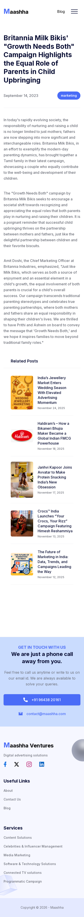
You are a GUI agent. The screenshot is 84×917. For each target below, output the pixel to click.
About (8, 790)
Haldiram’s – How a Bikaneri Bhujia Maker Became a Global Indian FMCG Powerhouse (54, 433)
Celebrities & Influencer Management (33, 846)
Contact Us (12, 799)
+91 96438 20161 (42, 700)
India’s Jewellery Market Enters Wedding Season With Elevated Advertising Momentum (52, 390)
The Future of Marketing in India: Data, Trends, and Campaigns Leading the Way (54, 562)
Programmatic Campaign (23, 881)
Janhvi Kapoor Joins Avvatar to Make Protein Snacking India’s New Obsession (55, 477)
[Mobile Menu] (74, 11)
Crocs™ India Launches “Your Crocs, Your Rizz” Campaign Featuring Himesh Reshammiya (55, 521)
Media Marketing (17, 855)
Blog (61, 11)
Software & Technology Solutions (30, 864)
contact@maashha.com (42, 713)
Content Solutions (18, 837)
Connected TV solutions (23, 873)
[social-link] (5, 764)
